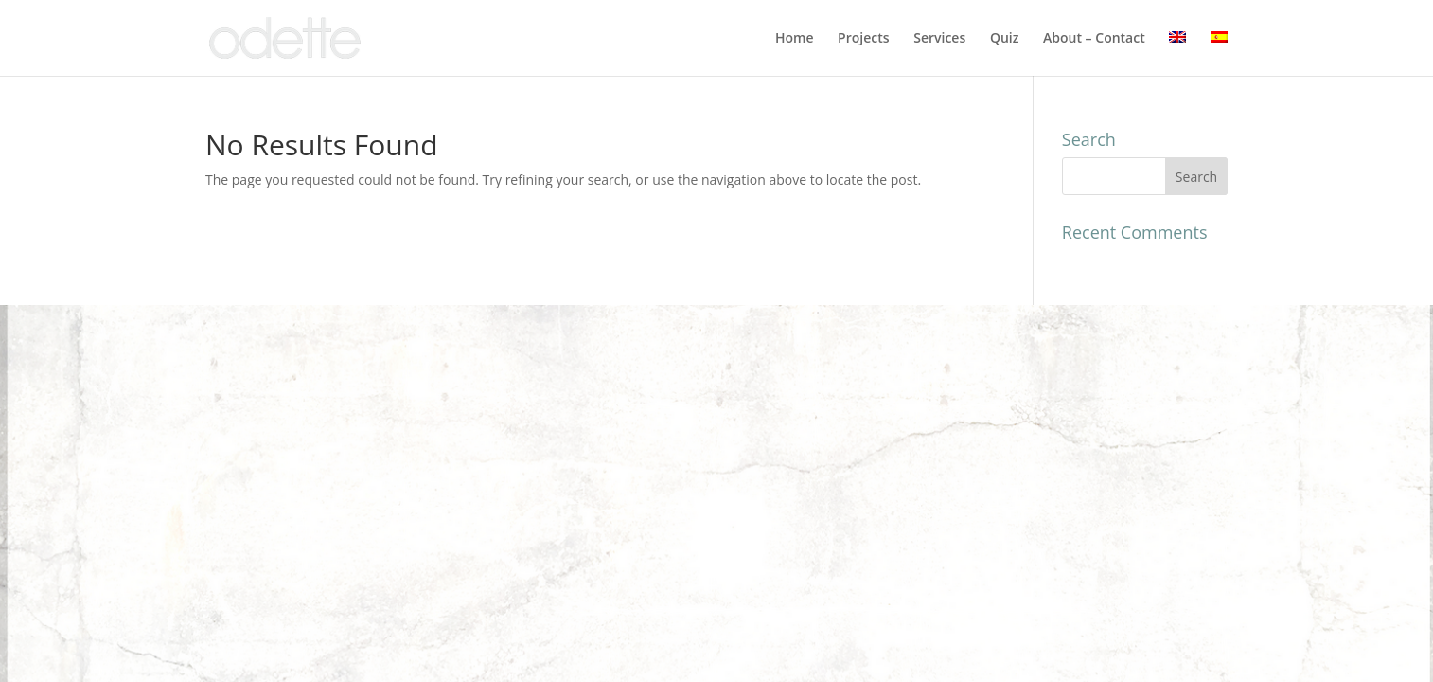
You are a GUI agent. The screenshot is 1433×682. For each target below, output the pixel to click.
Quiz (1004, 38)
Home (794, 38)
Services (939, 38)
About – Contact (1094, 38)
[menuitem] (1177, 53)
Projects (863, 38)
